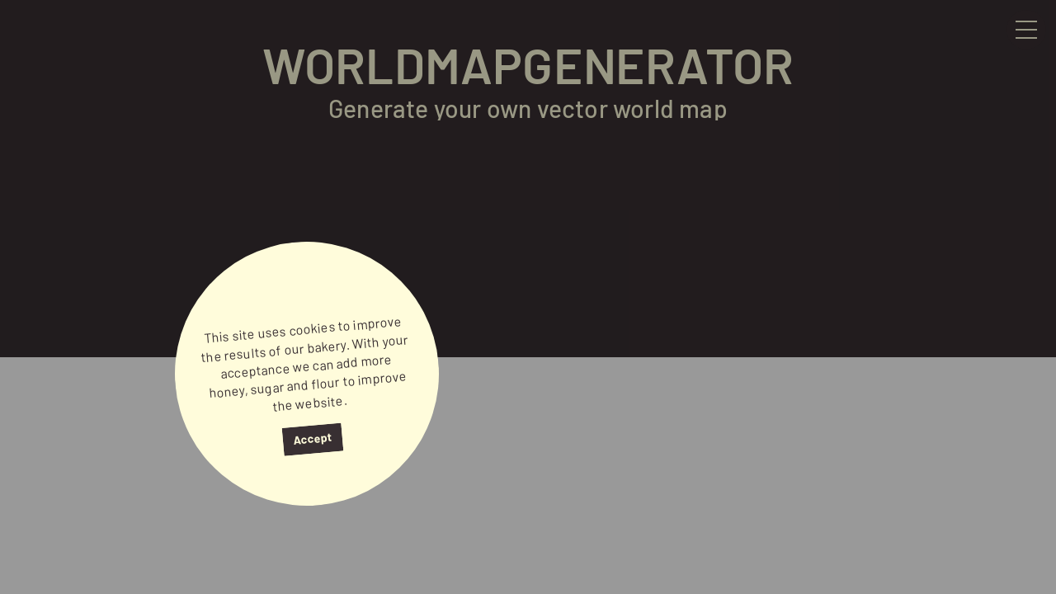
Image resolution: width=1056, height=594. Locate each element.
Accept (312, 438)
